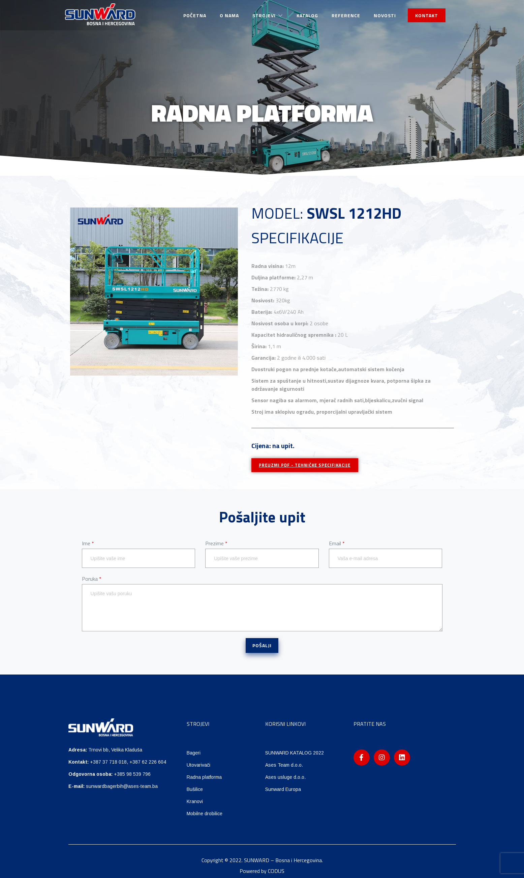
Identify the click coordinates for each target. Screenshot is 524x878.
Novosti (385, 15)
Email (337, 543)
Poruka (91, 578)
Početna (194, 15)
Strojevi (267, 15)
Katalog (307, 15)
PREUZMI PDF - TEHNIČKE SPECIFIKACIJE (309, 465)
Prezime (216, 543)
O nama (229, 15)
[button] (78, 320)
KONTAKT (426, 15)
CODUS (276, 871)
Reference (346, 15)
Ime (88, 543)
